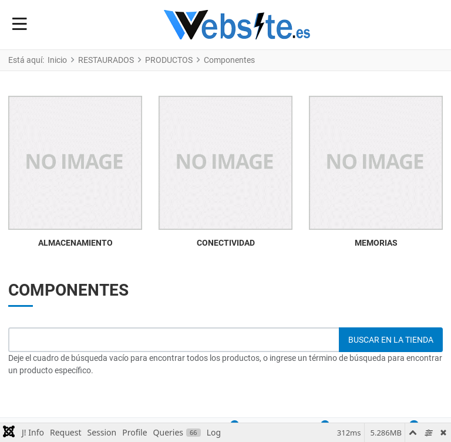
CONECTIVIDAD (226, 242)
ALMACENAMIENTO (75, 242)
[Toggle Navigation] (19, 24)
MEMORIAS (376, 242)
